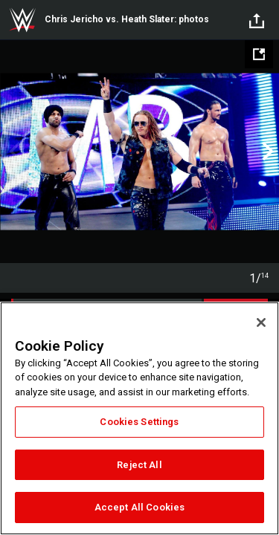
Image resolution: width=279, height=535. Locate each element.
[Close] (261, 322)
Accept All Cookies (139, 507)
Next (266, 151)
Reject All (139, 464)
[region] (139, 418)
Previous (13, 151)
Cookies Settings (139, 421)
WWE (22, 20)
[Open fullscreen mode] (259, 54)
